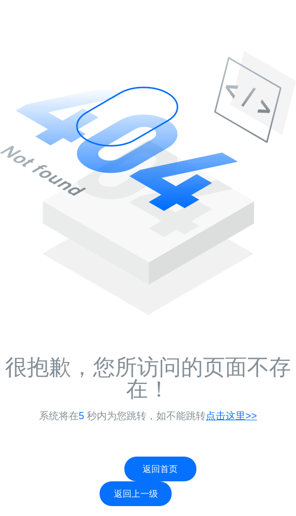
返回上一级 (136, 493)
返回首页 (160, 469)
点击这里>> (231, 415)
